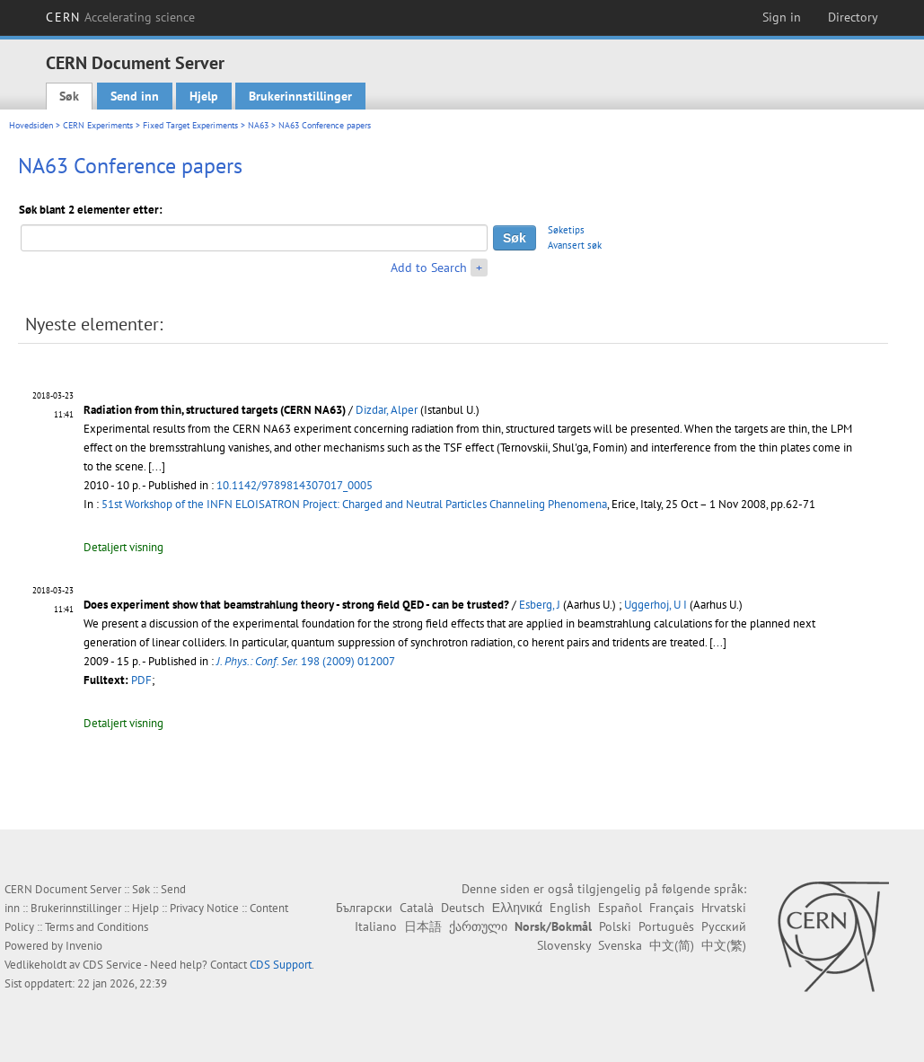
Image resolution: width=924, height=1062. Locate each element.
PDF (141, 680)
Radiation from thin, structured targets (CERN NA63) (215, 409)
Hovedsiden (31, 125)
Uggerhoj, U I (655, 604)
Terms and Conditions (96, 927)
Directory (853, 17)
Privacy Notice (204, 908)
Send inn (134, 96)
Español (620, 908)
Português (666, 926)
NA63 (258, 125)
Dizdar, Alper (387, 409)
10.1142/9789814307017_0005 (294, 485)
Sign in (781, 17)
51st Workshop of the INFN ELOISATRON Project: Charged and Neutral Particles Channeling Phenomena (354, 504)
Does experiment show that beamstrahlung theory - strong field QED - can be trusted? (296, 604)
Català (417, 908)
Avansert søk (575, 245)
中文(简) (671, 945)
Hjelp (203, 96)
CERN (120, 17)
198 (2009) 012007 (305, 661)
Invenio (84, 945)
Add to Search (429, 267)
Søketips (566, 230)
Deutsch (463, 908)
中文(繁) (723, 945)
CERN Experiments (98, 125)
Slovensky (564, 945)
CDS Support (281, 964)
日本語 (423, 926)
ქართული (478, 926)
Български (364, 908)
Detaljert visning (123, 547)
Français (671, 908)
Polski (615, 926)
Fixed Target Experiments (190, 125)
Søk (69, 96)
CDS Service (112, 964)
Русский (723, 926)
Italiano (376, 926)
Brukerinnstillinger (300, 96)
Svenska (620, 945)
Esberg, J (539, 604)
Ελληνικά (517, 908)
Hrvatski (723, 908)
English (570, 908)
